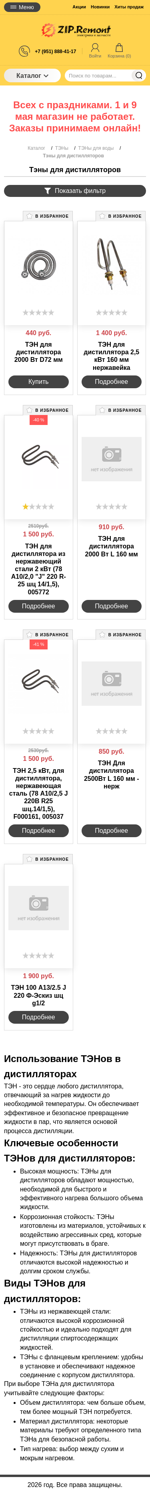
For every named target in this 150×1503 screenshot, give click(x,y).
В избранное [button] (47, 216)
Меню (22, 7)
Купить (38, 381)
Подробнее (111, 381)
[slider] (38, 312)
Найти (138, 75)
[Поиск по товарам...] (105, 75)
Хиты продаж (129, 6)
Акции (79, 6)
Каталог (32, 75)
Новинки (100, 6)
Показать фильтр (75, 190)
